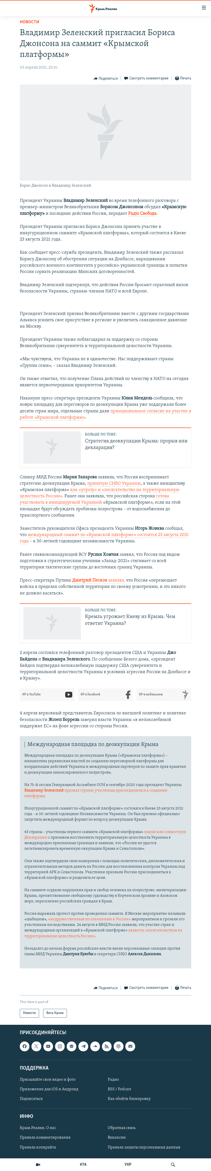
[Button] (106, 78)
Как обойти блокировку (129, 1099)
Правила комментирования (45, 1138)
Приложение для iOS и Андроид (49, 1089)
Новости (29, 22)
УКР (128, 1165)
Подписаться (31, 1099)
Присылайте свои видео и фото (48, 1080)
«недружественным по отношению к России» (89, 919)
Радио (113, 1080)
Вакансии (117, 1138)
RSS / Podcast (119, 1089)
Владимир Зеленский (44, 791)
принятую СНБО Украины (114, 483)
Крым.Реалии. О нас (38, 1128)
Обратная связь (121, 1128)
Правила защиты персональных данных (144, 1147)
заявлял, (98, 580)
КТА (83, 1165)
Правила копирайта (38, 1147)
